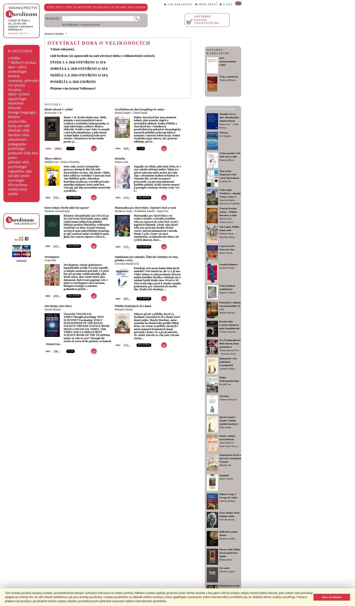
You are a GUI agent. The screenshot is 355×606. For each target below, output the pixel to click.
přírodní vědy (18, 162)
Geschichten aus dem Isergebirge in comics (140, 109)
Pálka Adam (225, 427)
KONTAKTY (18, 33)
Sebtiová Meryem (228, 399)
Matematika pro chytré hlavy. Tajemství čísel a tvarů (145, 207)
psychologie (17, 166)
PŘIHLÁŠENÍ (208, 4)
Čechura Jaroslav (227, 332)
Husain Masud (52, 309)
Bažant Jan (224, 124)
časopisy (15, 89)
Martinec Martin (124, 309)
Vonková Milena (227, 80)
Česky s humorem (228, 76)
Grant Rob (50, 260)
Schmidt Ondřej (227, 368)
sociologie (16, 180)
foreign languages (22, 112)
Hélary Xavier (226, 479)
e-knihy (14, 58)
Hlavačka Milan (227, 237)
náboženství (17, 139)
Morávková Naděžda (229, 203)
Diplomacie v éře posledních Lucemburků (228, 362)
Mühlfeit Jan (51, 162)
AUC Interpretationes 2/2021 (227, 61)
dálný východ (18, 94)
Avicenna (224, 396)
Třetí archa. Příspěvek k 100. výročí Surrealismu (229, 174)
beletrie (14, 76)
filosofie (14, 108)
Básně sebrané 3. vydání (58, 109)
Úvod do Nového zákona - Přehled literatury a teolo (228, 212)
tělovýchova (17, 185)
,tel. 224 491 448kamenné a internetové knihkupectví (20, 25)
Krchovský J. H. (53, 112)
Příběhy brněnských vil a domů (133, 306)
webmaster (21, 260)
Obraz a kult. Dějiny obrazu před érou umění (230, 553)
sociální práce (19, 176)
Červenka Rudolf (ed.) (127, 263)
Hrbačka (120, 158)
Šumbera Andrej (227, 538)
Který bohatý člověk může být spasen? (67, 207)
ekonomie (16, 103)
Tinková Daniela (227, 501)
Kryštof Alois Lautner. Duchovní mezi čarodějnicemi (229, 325)
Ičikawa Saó (121, 162)
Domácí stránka (54, 33)
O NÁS (228, 4)
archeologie (17, 71)
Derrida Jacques (227, 571)
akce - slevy (17, 67)
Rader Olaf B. (226, 253)
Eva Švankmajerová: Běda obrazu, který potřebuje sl (230, 343)
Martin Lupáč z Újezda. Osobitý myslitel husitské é (228, 420)
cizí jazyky (16, 85)
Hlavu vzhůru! (53, 158)
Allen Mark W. (226, 443)
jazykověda (17, 121)
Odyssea (223, 132)
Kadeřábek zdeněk (144, 211)
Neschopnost (52, 256)
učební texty (17, 189)
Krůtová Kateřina (70, 162)
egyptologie (17, 99)
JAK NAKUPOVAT (180, 4)
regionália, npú (20, 171)
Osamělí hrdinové (228, 264)
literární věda (18, 135)
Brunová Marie (226, 160)
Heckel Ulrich (226, 222)
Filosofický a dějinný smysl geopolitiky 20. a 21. (230, 306)
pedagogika (17, 144)
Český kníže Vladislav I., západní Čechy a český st (230, 193)
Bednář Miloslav (227, 312)
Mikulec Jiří (225, 465)
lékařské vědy (19, 130)
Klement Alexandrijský (57, 211)
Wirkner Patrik (226, 233)
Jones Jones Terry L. (229, 446)
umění (13, 194)
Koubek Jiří (225, 181)
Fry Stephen (225, 136)
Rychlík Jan (225, 384)
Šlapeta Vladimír (227, 292)
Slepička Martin (227, 200)
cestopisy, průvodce (23, 80)
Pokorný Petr (225, 218)
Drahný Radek (123, 112)
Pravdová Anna (228, 353)
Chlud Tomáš (140, 112)
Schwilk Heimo (227, 519)
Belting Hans (225, 559)
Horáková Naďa (123, 211)
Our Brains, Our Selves (58, 306)
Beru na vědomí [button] (331, 597)
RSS (18, 240)
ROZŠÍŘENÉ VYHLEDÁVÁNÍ (81, 25)
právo (12, 157)
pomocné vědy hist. (23, 153)
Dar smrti (224, 568)
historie (14, 117)
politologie (16, 148)
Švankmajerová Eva (229, 350)
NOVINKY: (54, 104)
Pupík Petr (162, 211)
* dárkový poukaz (22, 62)
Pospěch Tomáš (226, 268)
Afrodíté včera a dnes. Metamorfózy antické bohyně (229, 117)
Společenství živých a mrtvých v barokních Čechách (230, 458)
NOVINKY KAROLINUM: (218, 51)
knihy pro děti (19, 126)
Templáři (224, 475)
